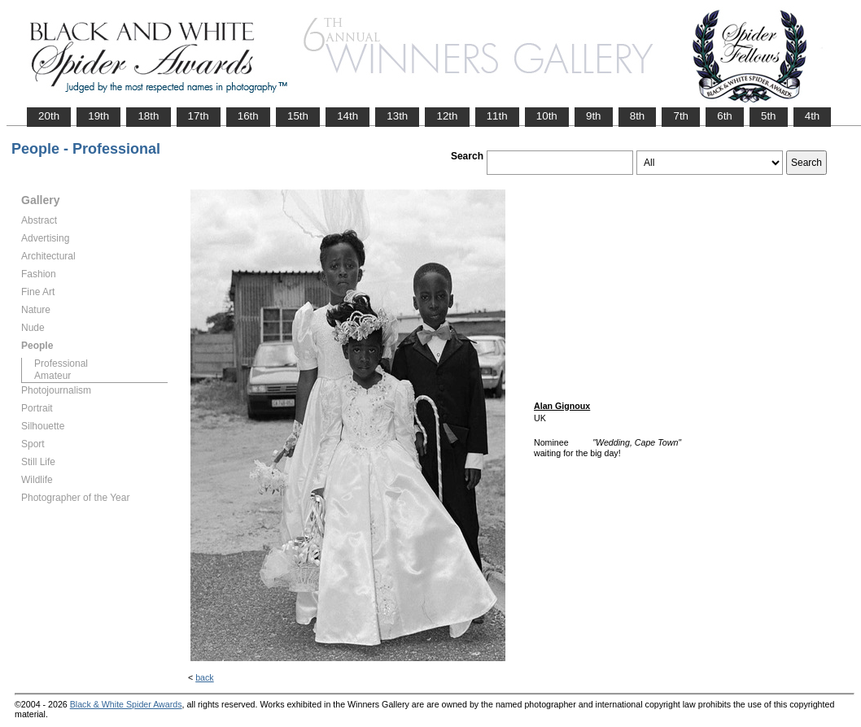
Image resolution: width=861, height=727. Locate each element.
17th (198, 116)
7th (680, 116)
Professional (61, 363)
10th (546, 116)
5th (768, 116)
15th (297, 116)
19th (98, 116)
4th (812, 116)
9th (593, 116)
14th (347, 116)
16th (248, 116)
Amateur (52, 375)
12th (446, 116)
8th (637, 116)
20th (48, 116)
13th (397, 116)
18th (148, 116)
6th (724, 116)
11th (497, 116)
